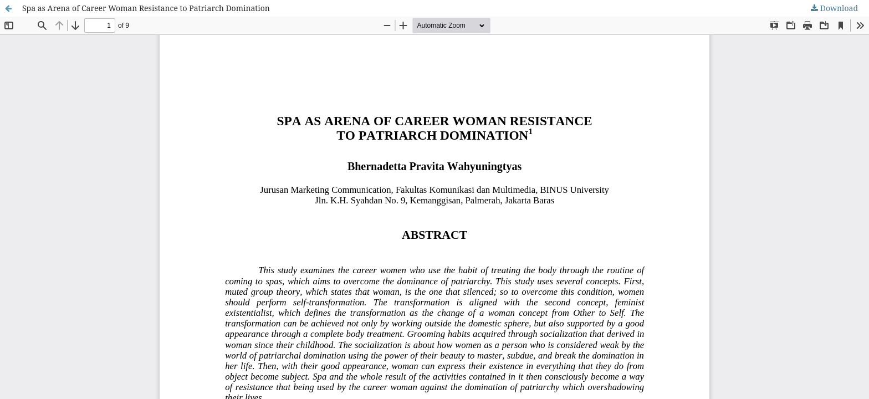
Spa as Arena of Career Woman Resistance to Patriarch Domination (146, 8)
